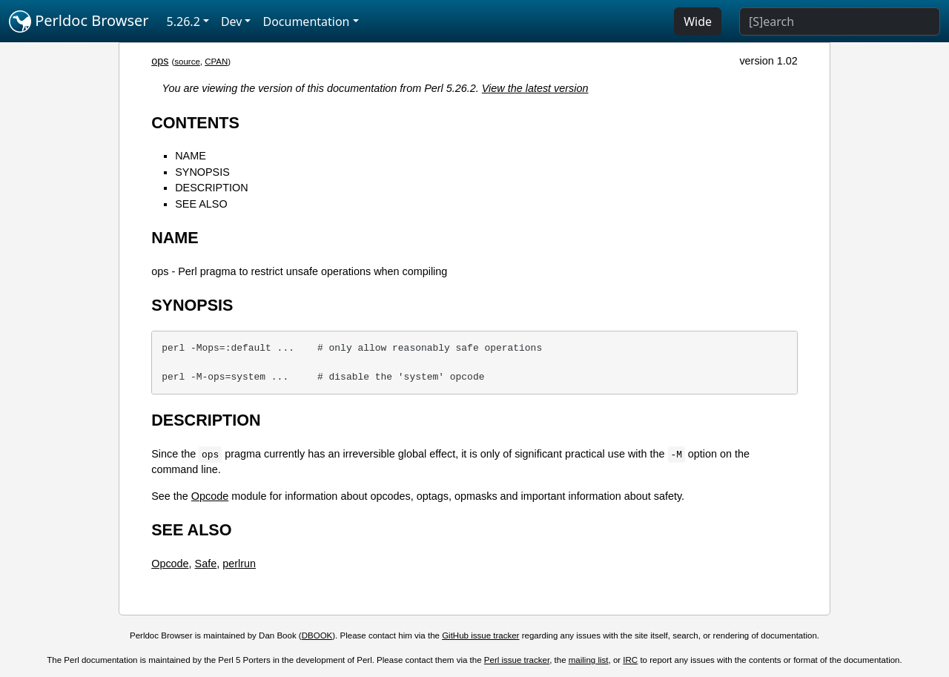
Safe (206, 563)
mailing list (589, 659)
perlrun (239, 563)
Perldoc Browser (79, 21)
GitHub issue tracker (480, 635)
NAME (190, 156)
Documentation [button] (305, 21)
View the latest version (535, 88)
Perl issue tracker (516, 659)
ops (159, 61)
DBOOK (317, 635)
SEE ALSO (201, 204)
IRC (630, 659)
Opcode (209, 496)
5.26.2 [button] (183, 21)
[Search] (839, 21)
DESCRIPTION (211, 188)
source (187, 61)
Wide (698, 21)
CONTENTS (195, 122)
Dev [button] (231, 21)
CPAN (216, 61)
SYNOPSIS (202, 172)
